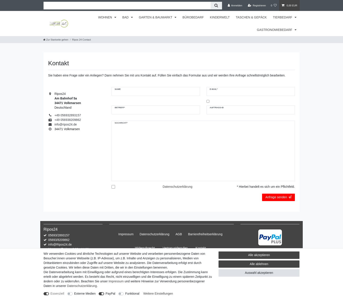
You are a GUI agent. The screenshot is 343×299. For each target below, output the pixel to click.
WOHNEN (105, 17)
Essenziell (57, 293)
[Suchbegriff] (127, 5)
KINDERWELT (220, 17)
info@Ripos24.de (60, 244)
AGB (178, 234)
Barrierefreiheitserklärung (205, 234)
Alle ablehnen (259, 264)
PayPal (110, 293)
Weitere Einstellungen (158, 293)
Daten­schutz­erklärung (154, 234)
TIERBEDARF (283, 17)
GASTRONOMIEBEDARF (275, 30)
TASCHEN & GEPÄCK (251, 17)
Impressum (125, 234)
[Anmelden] (235, 5)
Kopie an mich (220, 101)
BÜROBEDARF (193, 17)
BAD (126, 17)
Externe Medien (85, 293)
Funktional (132, 293)
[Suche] (216, 5)
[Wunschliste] (273, 5)
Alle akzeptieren (259, 255)
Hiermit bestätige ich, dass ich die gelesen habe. (154, 189)
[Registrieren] (256, 5)
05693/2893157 (58, 235)
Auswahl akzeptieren (259, 272)
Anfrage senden (278, 197)
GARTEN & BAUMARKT (156, 17)
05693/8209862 (58, 240)
